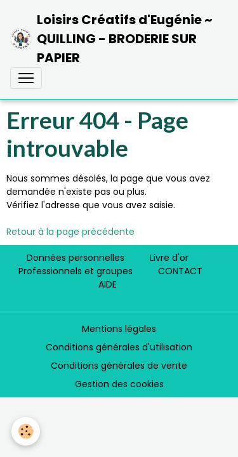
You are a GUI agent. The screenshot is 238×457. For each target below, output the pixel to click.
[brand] (114, 38)
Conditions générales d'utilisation (119, 347)
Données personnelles (75, 257)
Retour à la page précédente (70, 231)
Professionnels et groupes (75, 271)
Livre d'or (169, 257)
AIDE (107, 284)
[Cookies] (25, 431)
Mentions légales (119, 328)
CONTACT (180, 271)
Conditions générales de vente (119, 365)
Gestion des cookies (119, 384)
